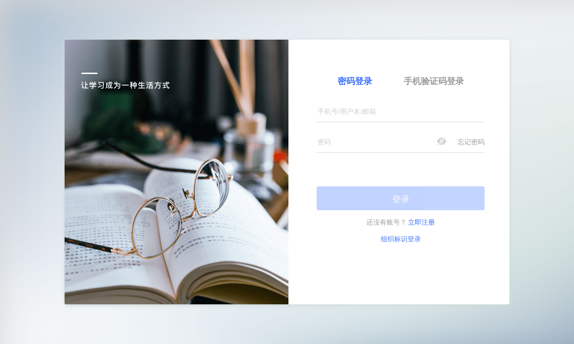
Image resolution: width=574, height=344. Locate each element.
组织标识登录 (401, 238)
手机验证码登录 (434, 80)
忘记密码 (471, 141)
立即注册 (421, 221)
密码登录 (355, 80)
